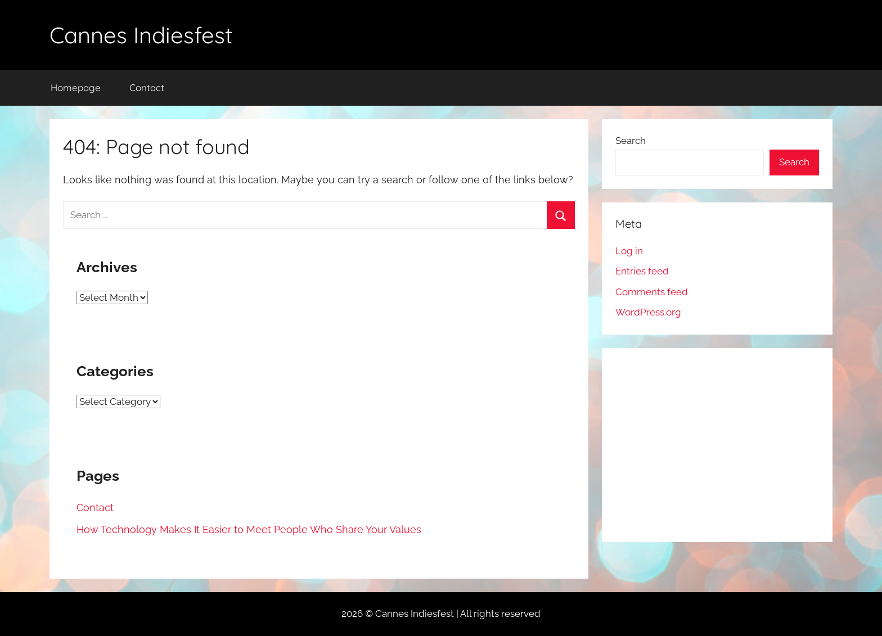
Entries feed (642, 271)
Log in (629, 250)
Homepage (76, 87)
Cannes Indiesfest (141, 35)
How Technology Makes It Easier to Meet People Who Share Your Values (248, 529)
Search (630, 140)
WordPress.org (648, 312)
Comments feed (651, 291)
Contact (146, 87)
